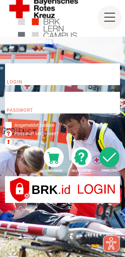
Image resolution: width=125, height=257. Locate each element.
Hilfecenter (81, 171)
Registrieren (26, 142)
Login (14, 81)
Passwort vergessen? (36, 133)
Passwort (20, 110)
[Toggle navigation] (110, 18)
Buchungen (53, 171)
